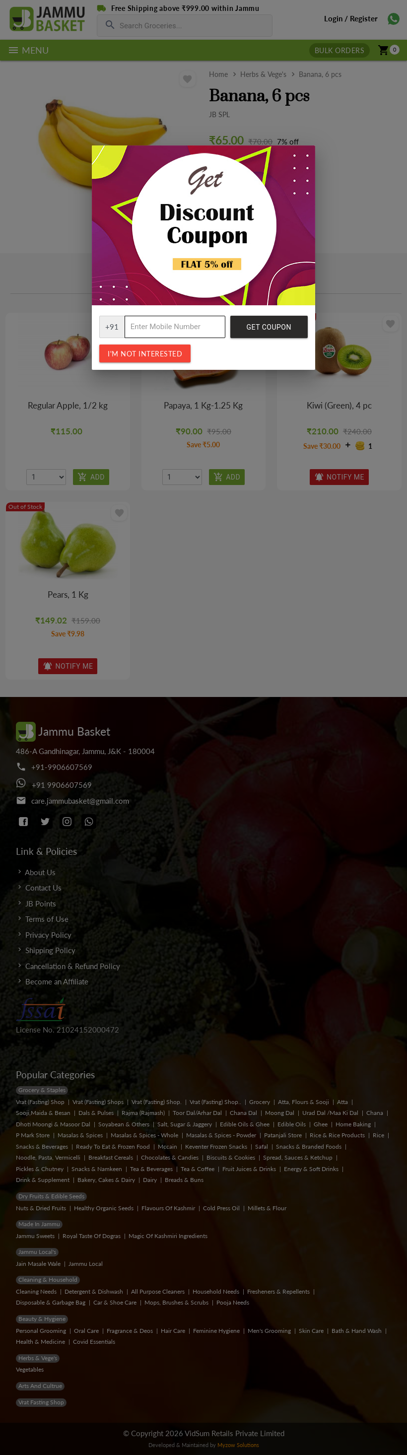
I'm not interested (145, 353)
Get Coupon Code (269, 330)
